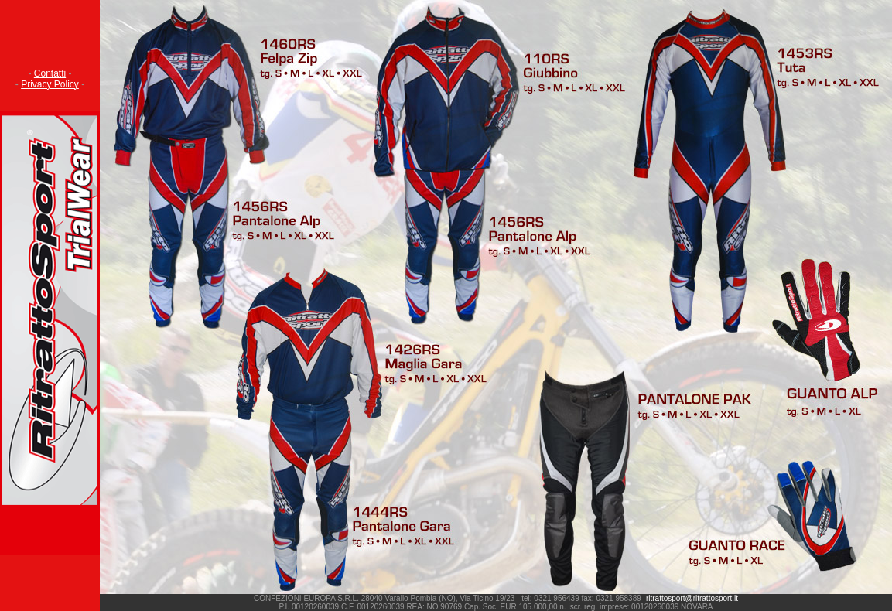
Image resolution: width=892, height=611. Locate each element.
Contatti (50, 73)
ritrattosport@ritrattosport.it (692, 598)
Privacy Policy (50, 84)
